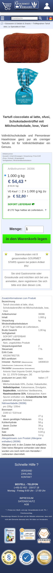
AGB (26, 504)
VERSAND (26, 470)
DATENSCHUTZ (26, 501)
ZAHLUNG (26, 473)
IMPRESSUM (26, 498)
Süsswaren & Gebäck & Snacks (18, 23)
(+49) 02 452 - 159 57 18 (26, 487)
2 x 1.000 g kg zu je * (27, 194)
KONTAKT (26, 477)
